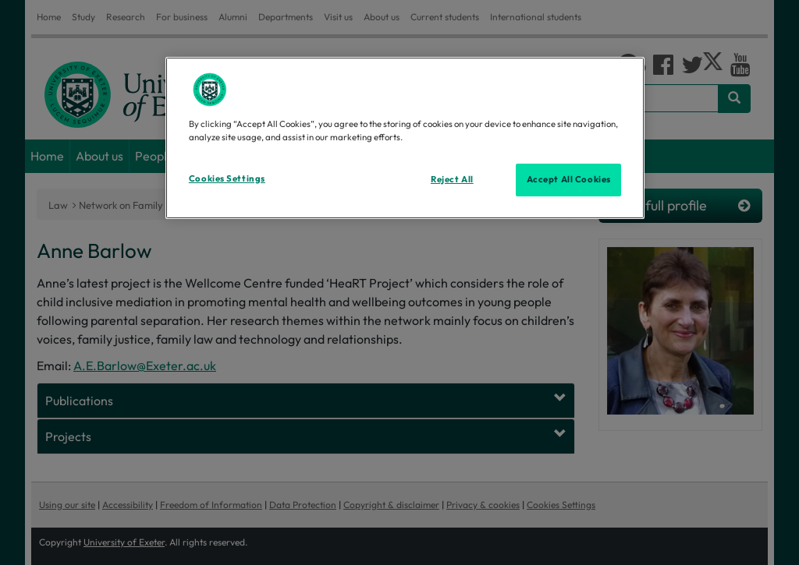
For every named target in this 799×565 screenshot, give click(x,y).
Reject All (452, 179)
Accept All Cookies (569, 179)
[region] (405, 138)
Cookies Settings (227, 178)
